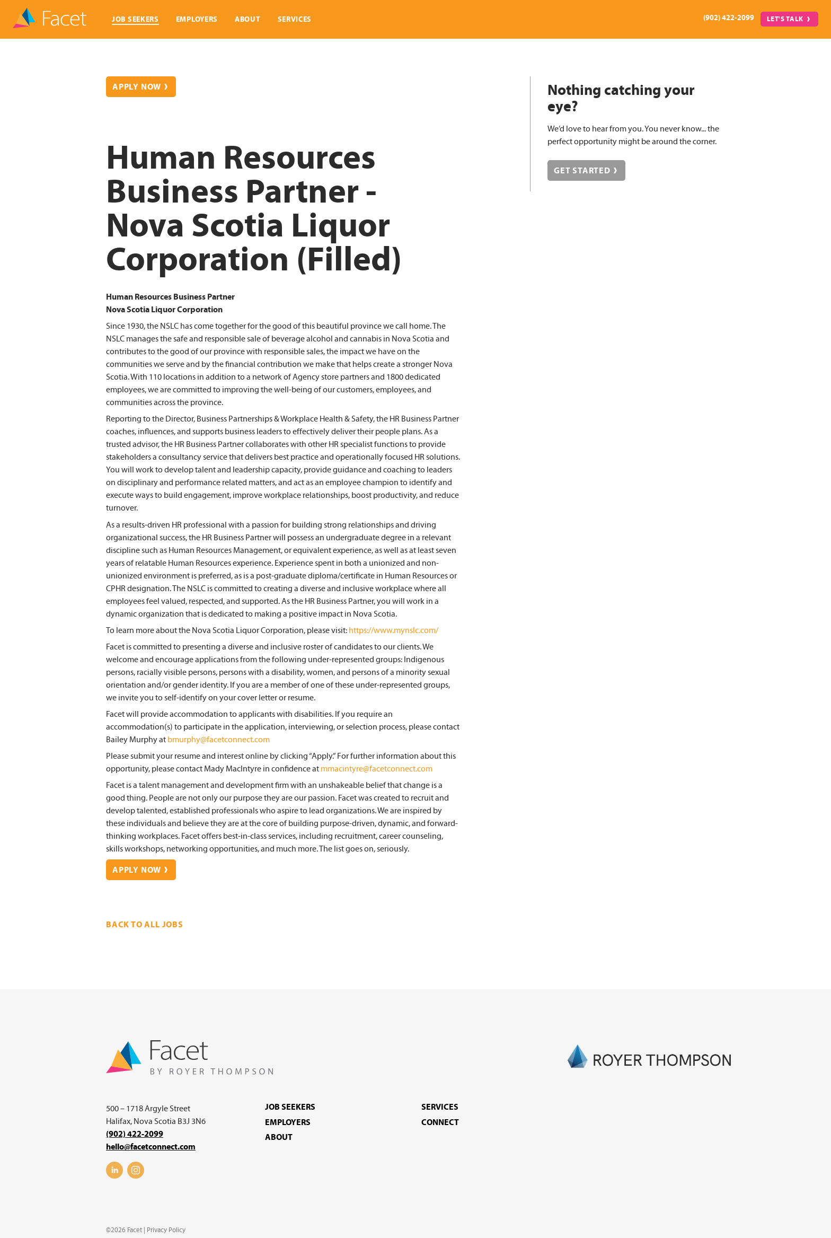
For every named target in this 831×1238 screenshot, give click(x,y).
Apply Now (136, 87)
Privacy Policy (166, 1230)
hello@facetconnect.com (151, 1147)
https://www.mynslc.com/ (393, 630)
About (248, 19)
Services (295, 19)
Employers (197, 19)
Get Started (582, 170)
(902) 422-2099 (728, 17)
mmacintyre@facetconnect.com (376, 769)
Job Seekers (135, 19)
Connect (440, 1122)
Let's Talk (785, 19)
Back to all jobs (144, 924)
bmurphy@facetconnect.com (218, 739)
